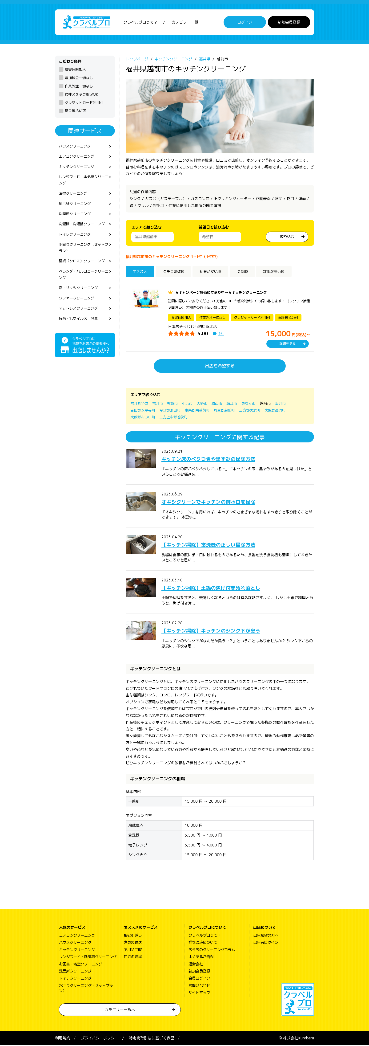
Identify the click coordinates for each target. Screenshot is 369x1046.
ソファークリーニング (77, 304)
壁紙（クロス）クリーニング (83, 266)
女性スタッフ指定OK (81, 94)
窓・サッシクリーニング (79, 293)
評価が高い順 (281, 272)
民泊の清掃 (133, 957)
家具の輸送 (133, 943)
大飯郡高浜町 (283, 410)
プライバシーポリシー (99, 1038)
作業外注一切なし (79, 86)
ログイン (244, 22)
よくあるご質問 (201, 957)
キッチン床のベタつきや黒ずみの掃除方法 (215, 459)
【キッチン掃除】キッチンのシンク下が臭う (217, 631)
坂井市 (287, 403)
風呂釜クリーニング (76, 206)
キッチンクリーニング (77, 168)
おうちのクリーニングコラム (212, 950)
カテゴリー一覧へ (120, 1010)
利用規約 (62, 1038)
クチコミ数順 (175, 272)
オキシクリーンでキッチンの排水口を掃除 (215, 502)
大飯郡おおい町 (143, 417)
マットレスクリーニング (79, 315)
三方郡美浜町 (256, 410)
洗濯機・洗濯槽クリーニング (83, 227)
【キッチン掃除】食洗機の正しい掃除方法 (215, 545)
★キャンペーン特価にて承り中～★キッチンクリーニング (224, 292)
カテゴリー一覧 (185, 22)
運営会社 (196, 964)
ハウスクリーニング (76, 146)
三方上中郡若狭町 (176, 417)
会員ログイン (199, 978)
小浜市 (190, 403)
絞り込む (287, 237)
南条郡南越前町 (201, 410)
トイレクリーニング (76, 238)
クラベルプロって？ (140, 22)
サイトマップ (199, 993)
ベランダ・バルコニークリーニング (83, 280)
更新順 (247, 272)
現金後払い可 (75, 111)
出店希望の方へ (265, 935)
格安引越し (133, 935)
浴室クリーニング (74, 195)
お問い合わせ (199, 986)
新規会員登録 (289, 22)
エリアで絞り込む (146, 227)
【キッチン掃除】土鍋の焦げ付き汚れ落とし (217, 588)
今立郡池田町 (172, 410)
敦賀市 (174, 403)
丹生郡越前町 (229, 410)
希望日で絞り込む (214, 227)
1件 (221, 334)
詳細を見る (287, 344)
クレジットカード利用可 (84, 103)
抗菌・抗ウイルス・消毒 (79, 325)
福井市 (159, 403)
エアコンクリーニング (77, 157)
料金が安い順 (214, 272)
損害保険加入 (75, 69)
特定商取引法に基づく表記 (151, 1038)
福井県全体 (139, 403)
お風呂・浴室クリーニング (80, 964)
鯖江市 (236, 403)
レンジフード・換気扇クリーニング (83, 182)
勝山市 (221, 403)
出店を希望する (220, 366)
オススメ (140, 272)
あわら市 (254, 403)
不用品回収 (133, 950)
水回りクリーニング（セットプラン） (83, 252)
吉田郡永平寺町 (143, 410)
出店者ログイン (265, 943)
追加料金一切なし (79, 78)
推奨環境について (203, 943)
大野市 (205, 403)
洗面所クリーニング (76, 217)
